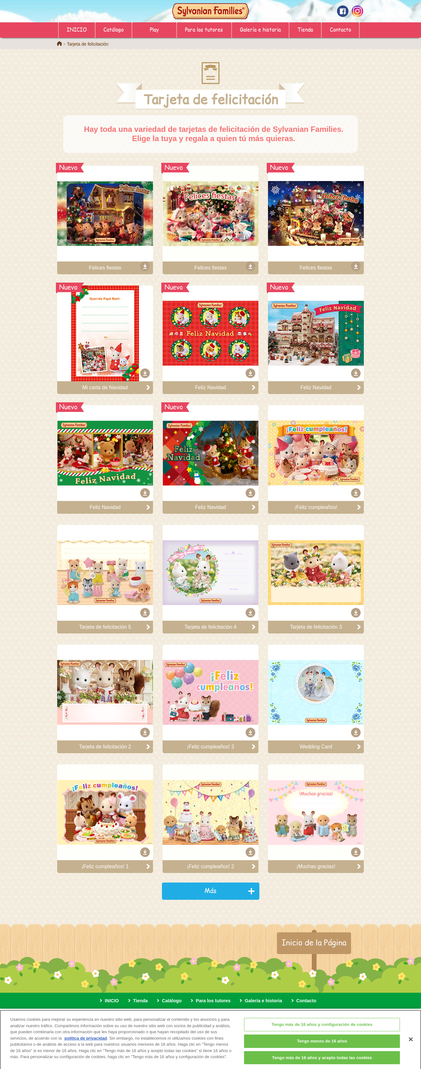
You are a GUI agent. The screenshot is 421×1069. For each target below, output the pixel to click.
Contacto (340, 29)
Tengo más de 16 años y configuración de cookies (322, 1028)
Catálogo (113, 29)
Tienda (305, 29)
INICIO (77, 29)
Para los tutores (204, 29)
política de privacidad (86, 1042)
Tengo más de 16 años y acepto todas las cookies (322, 1061)
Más (210, 890)
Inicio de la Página (314, 942)
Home (59, 43)
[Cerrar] (411, 1043)
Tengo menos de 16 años (322, 1044)
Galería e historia (260, 29)
